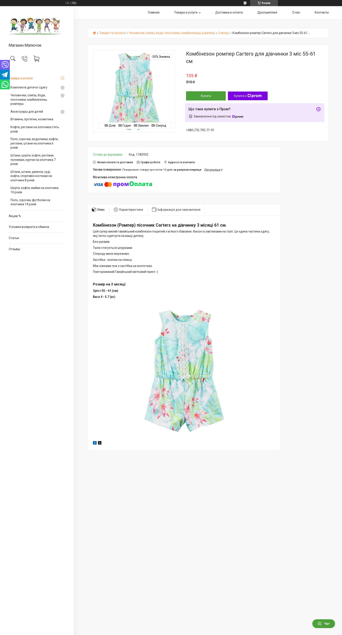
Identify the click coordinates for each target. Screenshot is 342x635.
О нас (296, 12)
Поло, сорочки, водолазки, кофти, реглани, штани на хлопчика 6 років (34, 143)
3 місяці (223, 33)
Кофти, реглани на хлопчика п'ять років (34, 129)
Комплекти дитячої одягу (28, 87)
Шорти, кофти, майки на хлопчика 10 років (34, 190)
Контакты (322, 12)
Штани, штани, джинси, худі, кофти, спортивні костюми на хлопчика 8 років (31, 176)
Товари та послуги (112, 33)
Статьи (14, 238)
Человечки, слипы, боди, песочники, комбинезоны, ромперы (28, 99)
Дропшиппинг (267, 12)
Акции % (15, 216)
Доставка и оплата (229, 12)
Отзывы (14, 249)
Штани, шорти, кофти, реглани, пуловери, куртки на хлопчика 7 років (33, 160)
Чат (324, 624)
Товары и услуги (21, 78)
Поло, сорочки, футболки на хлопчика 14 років (30, 202)
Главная (153, 12)
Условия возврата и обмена (29, 227)
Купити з (248, 96)
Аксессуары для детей (26, 111)
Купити (206, 96)
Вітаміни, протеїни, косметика (31, 119)
